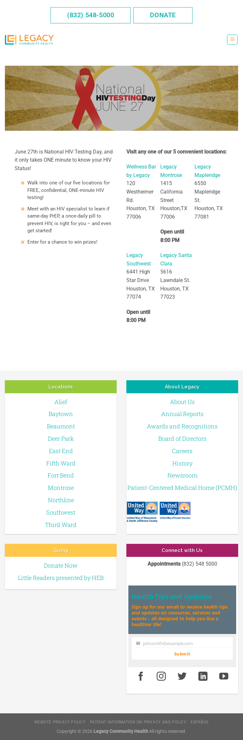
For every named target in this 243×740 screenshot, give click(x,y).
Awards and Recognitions (182, 426)
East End (61, 451)
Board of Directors (182, 438)
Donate (163, 15)
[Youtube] (223, 676)
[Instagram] (161, 676)
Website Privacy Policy (59, 722)
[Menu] (232, 39)
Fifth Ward (61, 463)
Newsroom (182, 475)
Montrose (61, 487)
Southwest (60, 512)
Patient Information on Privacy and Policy (138, 722)
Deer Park (61, 438)
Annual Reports (182, 414)
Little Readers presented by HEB (61, 578)
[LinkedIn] (202, 676)
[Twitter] (182, 676)
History (182, 463)
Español (200, 722)
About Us (182, 402)
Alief (60, 402)
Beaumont (61, 426)
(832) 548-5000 (90, 15)
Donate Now (61, 565)
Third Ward (61, 525)
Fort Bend (61, 475)
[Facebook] (140, 676)
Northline (61, 500)
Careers (182, 451)
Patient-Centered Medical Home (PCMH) (182, 487)
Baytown (61, 414)
